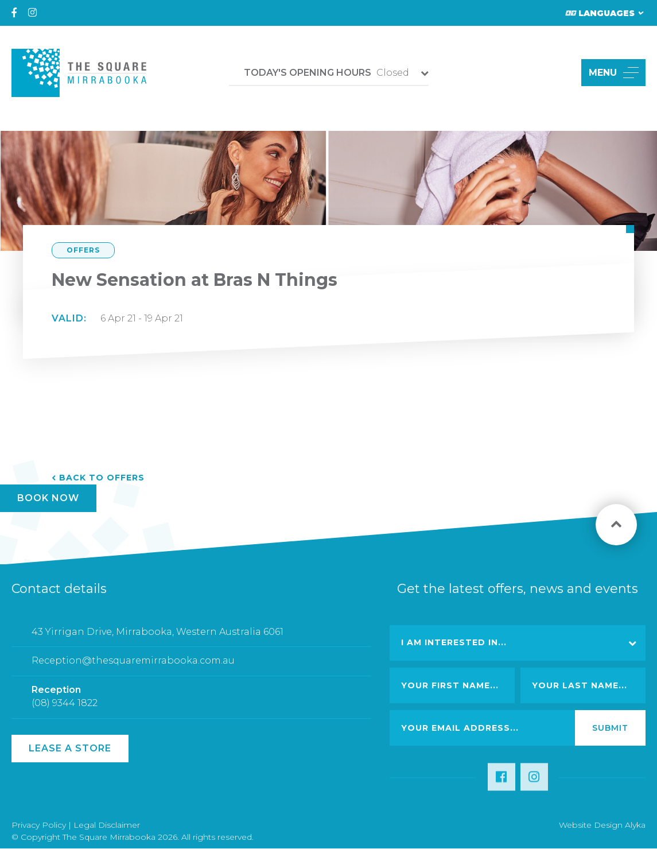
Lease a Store (70, 748)
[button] (559, 72)
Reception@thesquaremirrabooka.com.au (133, 669)
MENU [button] (614, 72)
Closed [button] (326, 72)
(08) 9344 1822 (65, 711)
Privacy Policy (38, 825)
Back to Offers (102, 477)
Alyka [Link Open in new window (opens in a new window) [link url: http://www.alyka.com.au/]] (635, 825)
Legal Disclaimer (106, 825)
